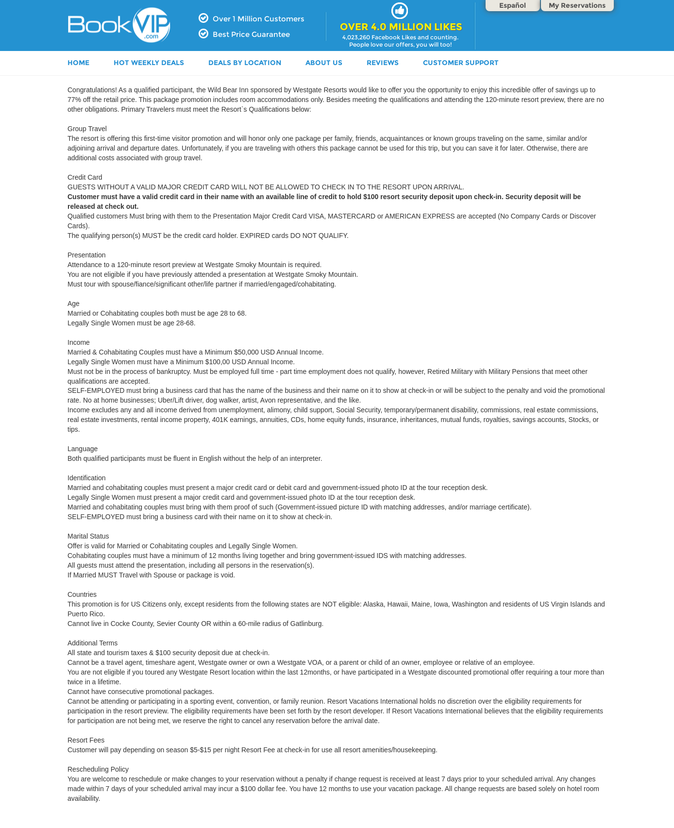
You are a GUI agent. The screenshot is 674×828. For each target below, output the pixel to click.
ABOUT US (323, 62)
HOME (78, 62)
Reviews (383, 62)
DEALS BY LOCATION (244, 62)
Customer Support (461, 62)
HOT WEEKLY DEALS (149, 62)
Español (512, 5)
